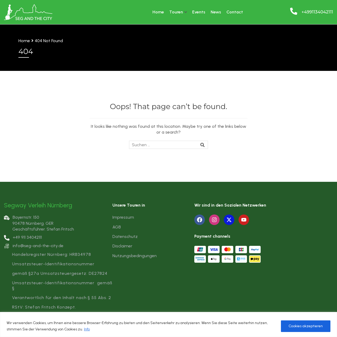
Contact (234, 11)
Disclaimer (122, 245)
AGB (116, 226)
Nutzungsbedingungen (134, 255)
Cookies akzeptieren (306, 326)
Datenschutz (125, 236)
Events (198, 11)
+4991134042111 (317, 11)
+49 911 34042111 (23, 237)
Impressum (123, 217)
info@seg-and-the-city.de (38, 245)
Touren (176, 11)
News (216, 11)
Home (158, 11)
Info (87, 329)
